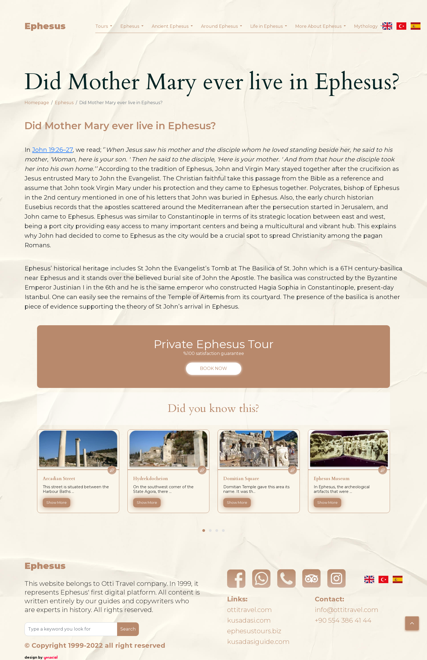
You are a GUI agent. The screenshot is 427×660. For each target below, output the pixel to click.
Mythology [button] (366, 26)
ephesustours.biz (254, 631)
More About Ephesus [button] (319, 26)
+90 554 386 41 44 (343, 620)
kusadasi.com (249, 620)
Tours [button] (102, 26)
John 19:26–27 (52, 149)
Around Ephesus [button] (220, 26)
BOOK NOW (213, 368)
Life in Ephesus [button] (267, 26)
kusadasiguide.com (258, 642)
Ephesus (45, 26)
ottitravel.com (249, 610)
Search (128, 629)
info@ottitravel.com (346, 610)
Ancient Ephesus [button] (171, 26)
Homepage (37, 102)
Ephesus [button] (130, 26)
